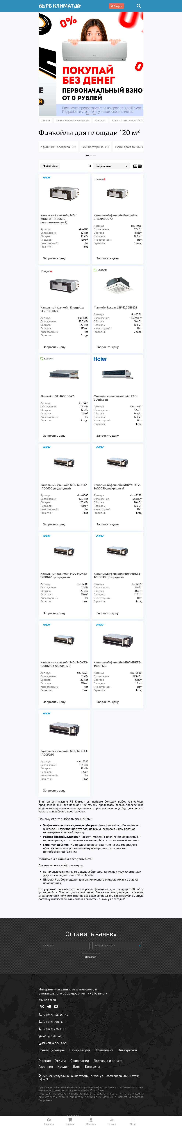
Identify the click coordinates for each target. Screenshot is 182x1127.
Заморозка (127, 1050)
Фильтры (50, 166)
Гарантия (46, 1066)
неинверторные (95, 146)
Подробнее (97, 1090)
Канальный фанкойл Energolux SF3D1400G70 (115, 216)
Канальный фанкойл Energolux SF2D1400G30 (62, 309)
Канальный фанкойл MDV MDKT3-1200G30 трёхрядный (117, 575)
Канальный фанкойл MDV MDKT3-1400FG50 (64, 752)
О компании (79, 1061)
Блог (77, 1066)
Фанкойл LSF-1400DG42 (57, 396)
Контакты (92, 1066)
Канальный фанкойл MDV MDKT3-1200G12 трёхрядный (64, 575)
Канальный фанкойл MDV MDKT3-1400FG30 (117, 663)
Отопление (104, 1050)
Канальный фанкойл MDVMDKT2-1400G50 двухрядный (117, 486)
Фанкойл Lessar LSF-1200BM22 (115, 307)
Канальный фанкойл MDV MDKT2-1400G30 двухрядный (64, 486)
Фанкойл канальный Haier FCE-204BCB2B (116, 397)
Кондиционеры (52, 1050)
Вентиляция (79, 1050)
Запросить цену (54, 258)
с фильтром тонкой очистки (137, 146)
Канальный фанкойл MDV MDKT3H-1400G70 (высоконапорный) (58, 218)
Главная (45, 1061)
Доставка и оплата (108, 1061)
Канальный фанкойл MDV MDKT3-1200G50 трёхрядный (64, 663)
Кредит (63, 1066)
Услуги (60, 1061)
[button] (87, 114)
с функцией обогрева (58, 146)
